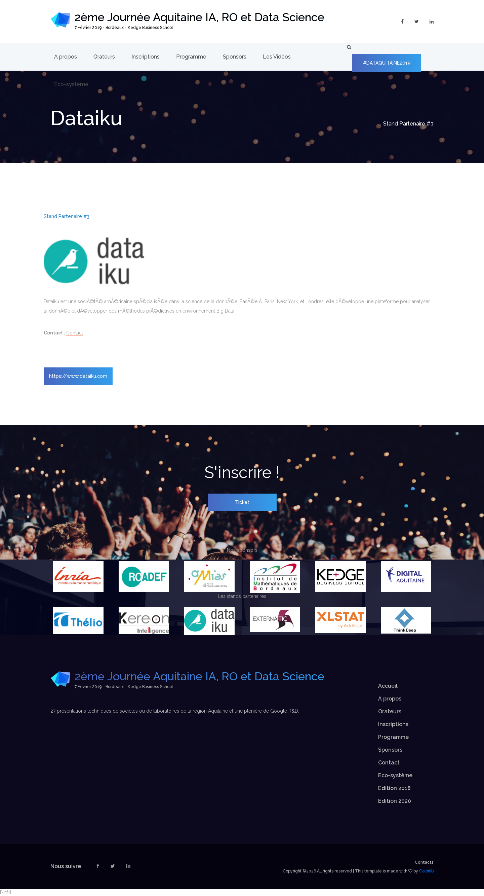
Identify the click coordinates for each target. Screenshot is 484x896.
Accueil (388, 686)
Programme (191, 56)
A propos (65, 56)
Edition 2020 (394, 801)
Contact (74, 332)
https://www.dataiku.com (78, 376)
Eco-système (71, 84)
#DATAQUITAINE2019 (387, 63)
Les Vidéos (277, 56)
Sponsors (234, 56)
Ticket (242, 502)
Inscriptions (145, 56)
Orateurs (104, 56)
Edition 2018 (394, 788)
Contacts (424, 862)
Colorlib (426, 871)
